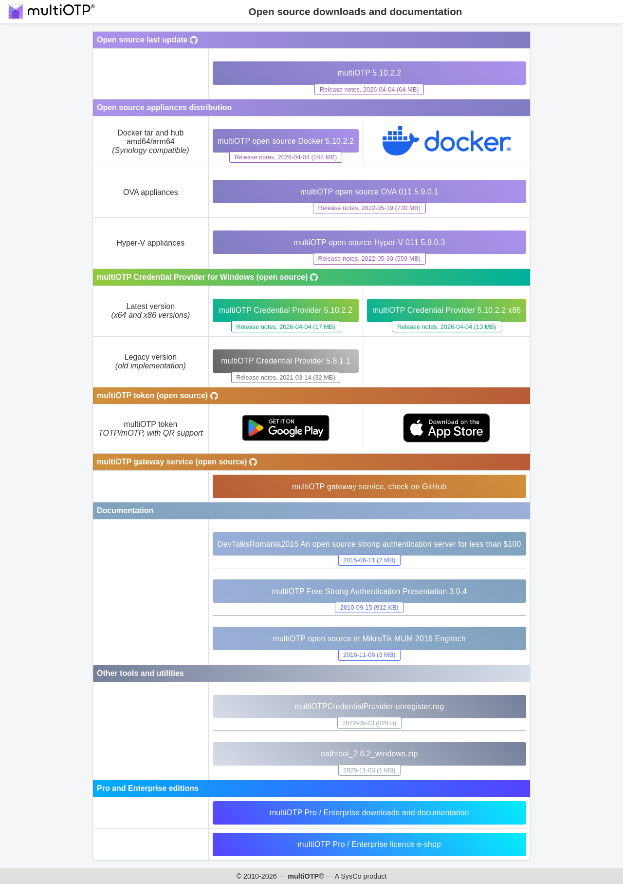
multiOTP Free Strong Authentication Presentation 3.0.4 (368, 591)
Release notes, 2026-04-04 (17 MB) (285, 326)
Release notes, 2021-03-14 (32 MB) (285, 377)
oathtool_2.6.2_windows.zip (369, 753)
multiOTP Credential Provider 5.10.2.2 (285, 310)
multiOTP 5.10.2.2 (369, 73)
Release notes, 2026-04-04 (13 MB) (446, 326)
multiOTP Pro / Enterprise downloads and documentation (369, 812)
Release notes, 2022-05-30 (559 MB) (369, 258)
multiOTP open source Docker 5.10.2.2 (285, 141)
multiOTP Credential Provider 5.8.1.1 (285, 361)
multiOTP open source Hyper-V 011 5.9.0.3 (369, 242)
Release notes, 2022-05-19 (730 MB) (369, 207)
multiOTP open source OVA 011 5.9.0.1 (369, 192)
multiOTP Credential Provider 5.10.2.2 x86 (446, 310)
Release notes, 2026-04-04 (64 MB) (368, 89)
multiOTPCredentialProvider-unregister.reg (369, 706)
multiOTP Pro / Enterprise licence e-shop (368, 844)
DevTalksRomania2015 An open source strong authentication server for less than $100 (369, 544)
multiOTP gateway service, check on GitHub (369, 486)
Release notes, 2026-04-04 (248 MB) (285, 157)
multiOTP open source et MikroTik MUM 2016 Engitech (369, 638)
